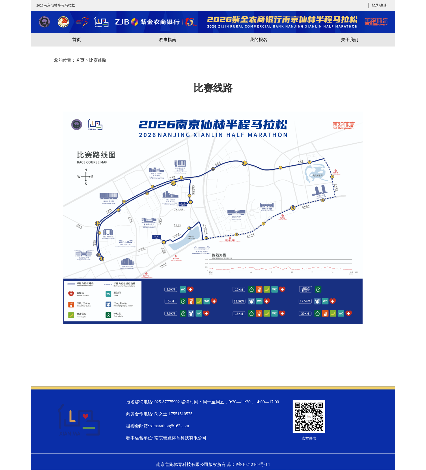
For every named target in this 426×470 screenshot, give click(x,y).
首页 (80, 60)
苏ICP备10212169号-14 (248, 464)
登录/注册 (379, 5)
